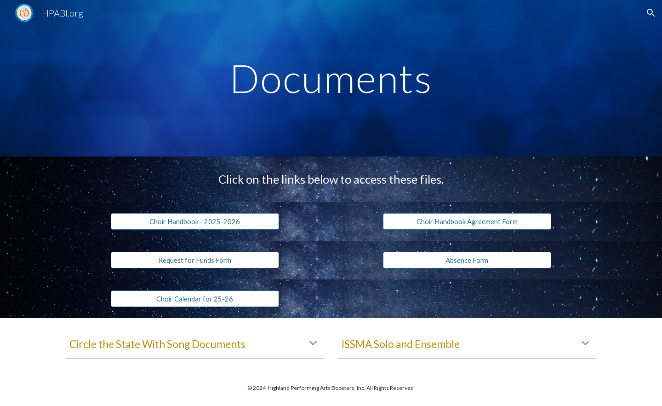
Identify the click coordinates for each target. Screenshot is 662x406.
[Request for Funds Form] (194, 260)
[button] (651, 13)
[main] (331, 78)
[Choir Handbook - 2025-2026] (194, 221)
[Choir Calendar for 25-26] (194, 298)
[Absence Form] (466, 260)
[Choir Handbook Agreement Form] (466, 221)
